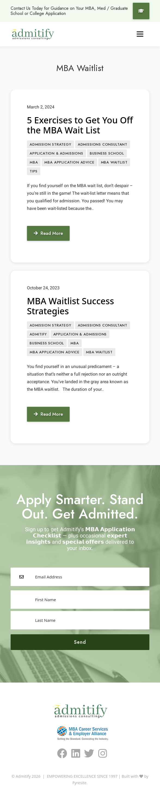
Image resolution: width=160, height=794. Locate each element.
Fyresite (80, 782)
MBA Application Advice (69, 162)
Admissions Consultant (102, 144)
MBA (34, 162)
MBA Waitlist (114, 162)
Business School (107, 153)
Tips (34, 171)
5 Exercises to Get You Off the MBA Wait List (80, 125)
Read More (48, 233)
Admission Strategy (50, 144)
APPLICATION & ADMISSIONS (56, 153)
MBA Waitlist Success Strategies (70, 306)
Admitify (38, 334)
